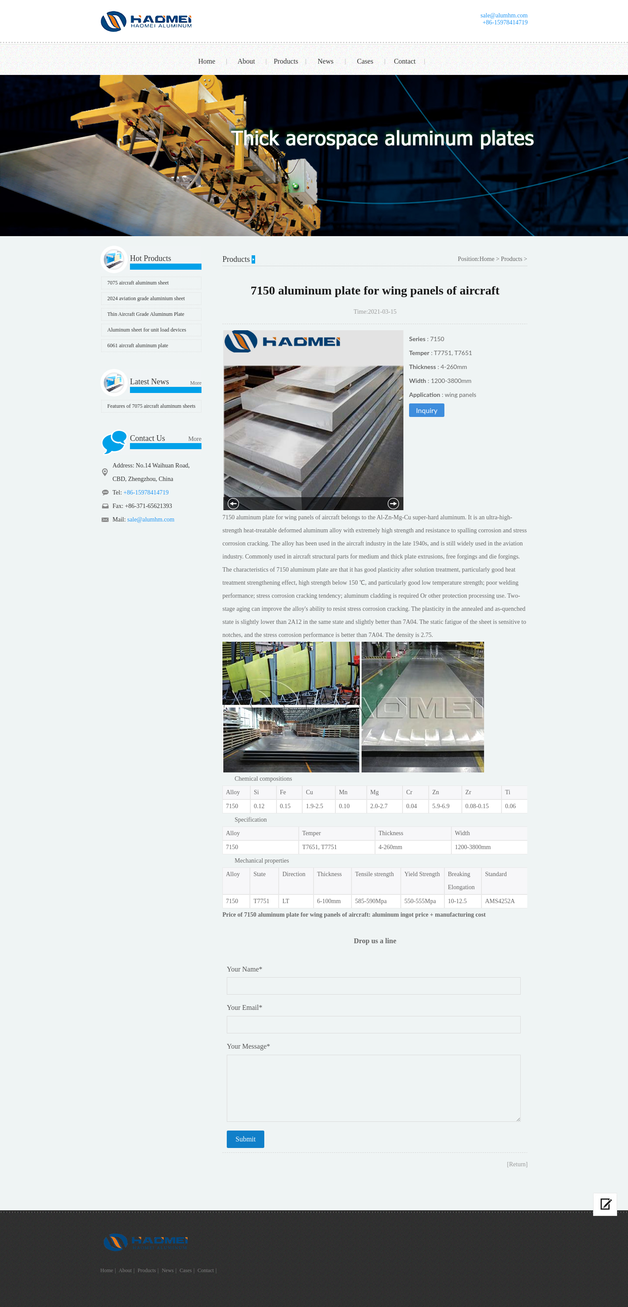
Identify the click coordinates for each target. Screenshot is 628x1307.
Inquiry (426, 410)
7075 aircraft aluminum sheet (138, 283)
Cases (365, 61)
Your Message (248, 1046)
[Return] (517, 1164)
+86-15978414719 (505, 22)
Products (286, 61)
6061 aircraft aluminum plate (137, 345)
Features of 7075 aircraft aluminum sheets (151, 406)
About (246, 61)
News (325, 61)
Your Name (244, 969)
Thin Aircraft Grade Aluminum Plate (145, 314)
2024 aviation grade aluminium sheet (146, 298)
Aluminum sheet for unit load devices (146, 330)
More (195, 383)
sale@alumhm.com (504, 15)
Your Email (245, 1007)
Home (206, 61)
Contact (405, 61)
